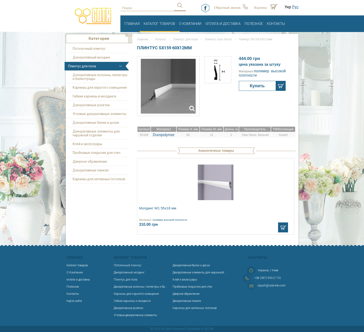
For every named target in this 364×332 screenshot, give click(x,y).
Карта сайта (74, 301)
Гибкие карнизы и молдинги (94, 96)
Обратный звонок (227, 7)
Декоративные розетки (91, 105)
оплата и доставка (223, 24)
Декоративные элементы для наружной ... (200, 272)
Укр (288, 7)
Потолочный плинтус (89, 49)
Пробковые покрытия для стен (96, 153)
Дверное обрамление (90, 161)
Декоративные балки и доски (96, 122)
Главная (132, 24)
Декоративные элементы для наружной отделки (96, 133)
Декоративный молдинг (92, 57)
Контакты (276, 24)
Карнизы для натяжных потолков (99, 179)
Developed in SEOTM (199, 329)
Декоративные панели (91, 170)
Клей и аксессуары (87, 144)
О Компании (190, 24)
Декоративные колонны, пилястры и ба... (140, 286)
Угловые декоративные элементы (99, 114)
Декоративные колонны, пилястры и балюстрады (100, 77)
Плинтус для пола (82, 66)
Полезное (254, 24)
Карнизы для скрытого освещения (100, 87)
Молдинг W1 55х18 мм (157, 208)
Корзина (260, 7)
